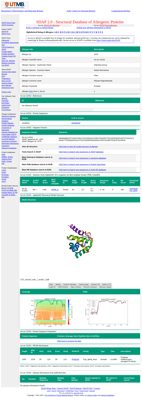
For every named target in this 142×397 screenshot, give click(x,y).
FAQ (3, 76)
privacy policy (92, 395)
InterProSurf (6, 105)
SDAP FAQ (87, 388)
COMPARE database (9, 137)
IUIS (31, 91)
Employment (84, 391)
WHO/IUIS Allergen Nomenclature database (9, 118)
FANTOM (5, 101)
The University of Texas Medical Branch (58, 395)
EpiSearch (5, 107)
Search (54, 391)
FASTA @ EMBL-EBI (9, 190)
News (77, 391)
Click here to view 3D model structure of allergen (78, 147)
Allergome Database (9, 148)
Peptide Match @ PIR (9, 193)
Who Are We (6, 81)
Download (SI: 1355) (134, 190)
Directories (61, 391)
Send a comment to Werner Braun (39, 28)
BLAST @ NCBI (7, 188)
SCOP (4, 179)
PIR (3, 164)
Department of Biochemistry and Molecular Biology (22, 11)
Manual (4, 74)
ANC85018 (75, 123)
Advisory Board (7, 83)
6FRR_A (55, 190)
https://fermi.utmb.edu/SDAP (108, 40)
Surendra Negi (78, 393)
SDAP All (5, 31)
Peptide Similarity (8, 54)
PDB (3, 155)
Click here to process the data (69, 341)
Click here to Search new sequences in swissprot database (82, 158)
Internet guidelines (107, 395)
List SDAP (5, 65)
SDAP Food (6, 34)
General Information (9, 72)
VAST (4, 181)
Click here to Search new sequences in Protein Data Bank (82, 164)
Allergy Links (6, 92)
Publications (6, 79)
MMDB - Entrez (7, 157)
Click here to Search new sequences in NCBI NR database (82, 170)
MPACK (4, 98)
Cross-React (6, 110)
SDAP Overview (7, 25)
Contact (97, 388)
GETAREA (5, 103)
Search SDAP (62, 388)
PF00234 (75, 359)
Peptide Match (7, 52)
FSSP (4, 172)
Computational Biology (120, 11)
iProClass (5, 175)
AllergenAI (5, 40)
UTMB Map (70, 391)
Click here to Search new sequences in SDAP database (81, 152)
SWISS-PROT (7, 159)
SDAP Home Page (8, 23)
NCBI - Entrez (7, 161)
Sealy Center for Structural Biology (81, 11)
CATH (4, 170)
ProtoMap (5, 177)
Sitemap (92, 391)
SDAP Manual (76, 388)
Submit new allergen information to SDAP (94, 28)
